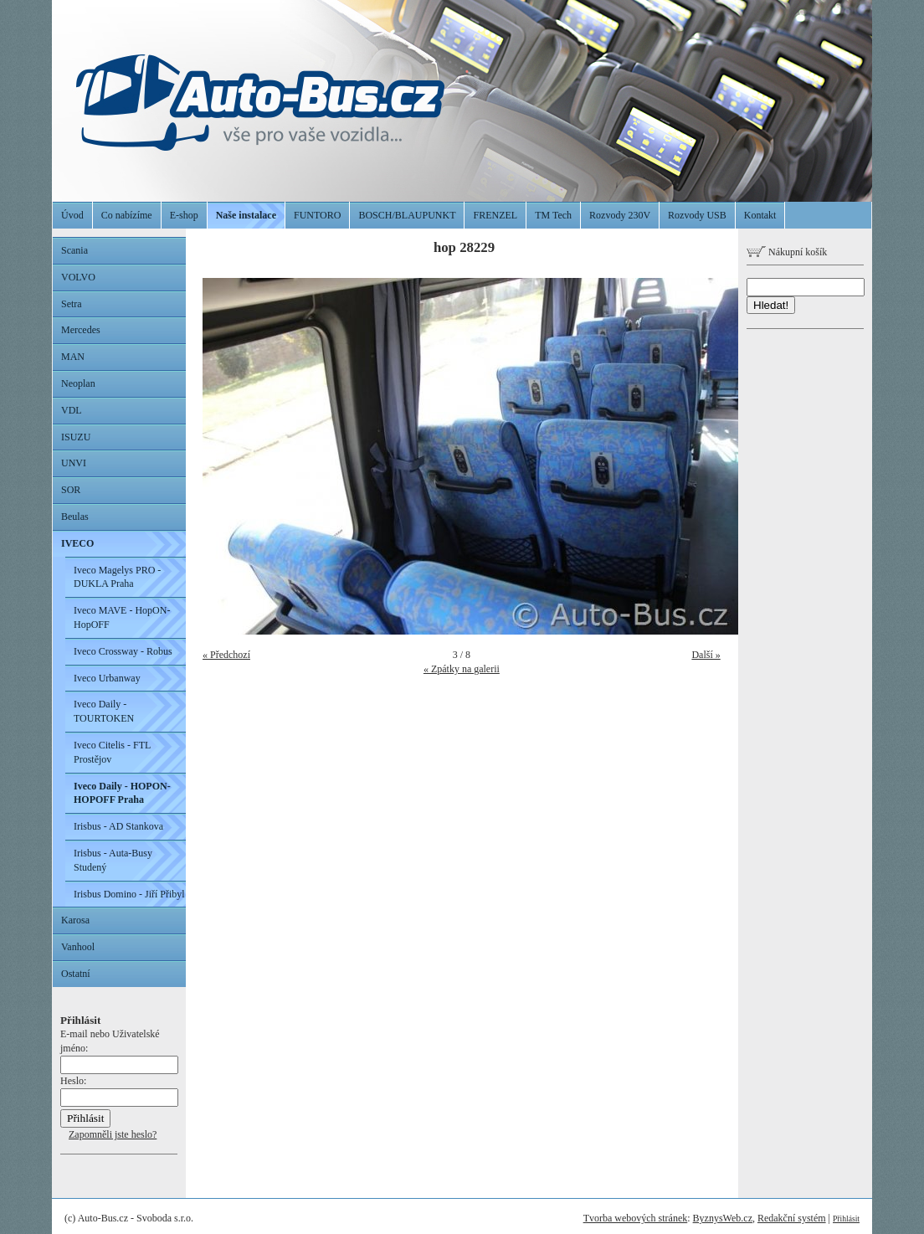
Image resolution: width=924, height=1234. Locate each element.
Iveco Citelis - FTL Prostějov (112, 752)
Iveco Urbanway (107, 678)
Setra (71, 304)
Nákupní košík (787, 252)
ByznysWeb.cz (722, 1218)
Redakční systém (791, 1218)
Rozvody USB (697, 215)
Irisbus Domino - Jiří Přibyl (129, 894)
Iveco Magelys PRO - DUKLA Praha (117, 577)
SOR (70, 490)
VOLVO (78, 277)
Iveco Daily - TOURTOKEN (104, 711)
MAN (73, 356)
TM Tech (553, 215)
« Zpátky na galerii (462, 669)
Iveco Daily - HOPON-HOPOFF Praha (122, 793)
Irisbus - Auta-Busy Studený (113, 860)
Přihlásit (846, 1218)
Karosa (75, 920)
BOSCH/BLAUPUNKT (406, 215)
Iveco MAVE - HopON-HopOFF (122, 617)
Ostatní (75, 973)
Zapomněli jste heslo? (113, 1134)
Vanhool (78, 947)
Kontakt (760, 215)
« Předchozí (226, 655)
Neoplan (78, 383)
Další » (705, 655)
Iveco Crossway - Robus (123, 651)
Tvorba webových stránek (635, 1218)
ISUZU (75, 437)
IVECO (77, 543)
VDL (71, 410)
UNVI (73, 463)
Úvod (72, 215)
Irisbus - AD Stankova (118, 826)
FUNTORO (317, 215)
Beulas (75, 516)
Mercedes (80, 330)
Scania (74, 250)
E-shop (184, 215)
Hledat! (770, 305)
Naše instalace (246, 215)
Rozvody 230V (619, 215)
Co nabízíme (126, 215)
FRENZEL (495, 215)
